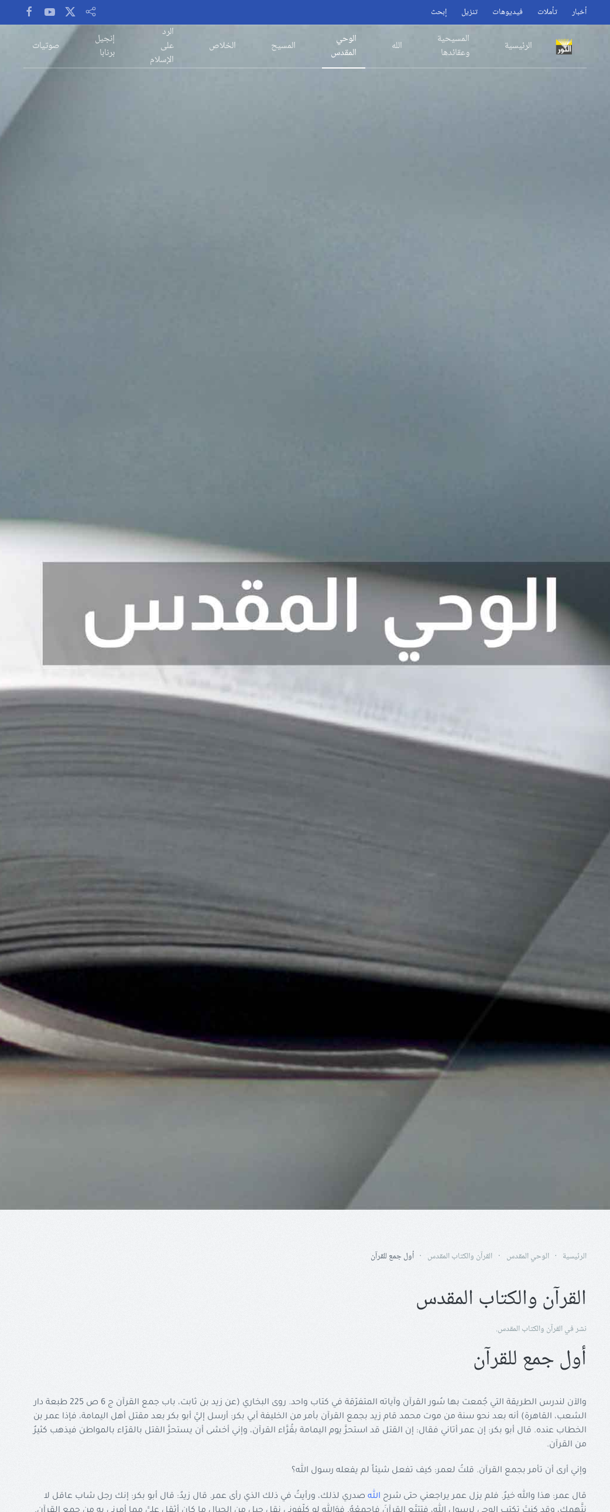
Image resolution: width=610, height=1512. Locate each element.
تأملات (547, 12)
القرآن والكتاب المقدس (530, 1329)
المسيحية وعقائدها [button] (453, 46)
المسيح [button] (283, 46)
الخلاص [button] (222, 46)
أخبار (579, 12)
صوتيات (46, 46)
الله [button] (397, 46)
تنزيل (469, 12)
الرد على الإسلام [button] (162, 46)
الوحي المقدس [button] (344, 46)
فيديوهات (507, 12)
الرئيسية (518, 46)
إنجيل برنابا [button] (105, 46)
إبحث (439, 12)
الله (374, 1496)
